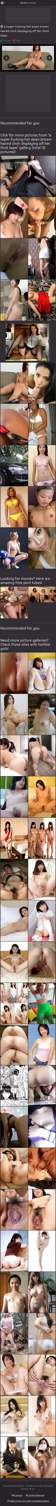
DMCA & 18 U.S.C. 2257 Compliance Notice (28, 1501)
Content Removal (35, 1495)
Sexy (28, 3)
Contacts (17, 1495)
